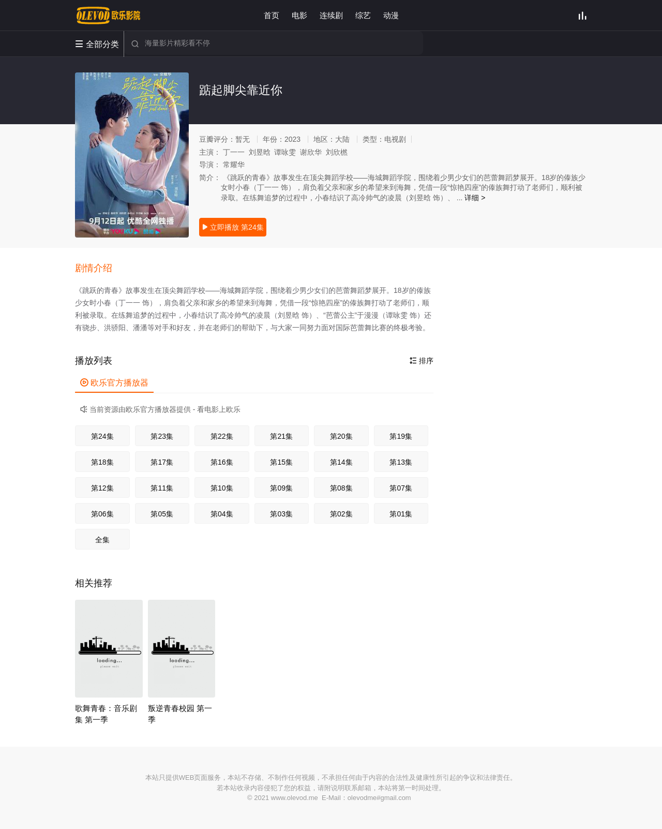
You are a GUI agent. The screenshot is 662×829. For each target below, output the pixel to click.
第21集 (281, 436)
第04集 (221, 514)
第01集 (400, 514)
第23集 (162, 436)
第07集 (400, 488)
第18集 (102, 462)
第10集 (221, 488)
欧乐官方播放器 (114, 382)
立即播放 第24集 (232, 227)
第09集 (281, 488)
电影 (299, 15)
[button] (99, 268)
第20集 (341, 436)
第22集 (221, 436)
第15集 (281, 462)
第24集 (102, 436)
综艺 (363, 15)
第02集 (341, 514)
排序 (421, 361)
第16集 (221, 462)
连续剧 (331, 15)
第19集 (400, 436)
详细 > (474, 198)
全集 (102, 540)
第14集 (341, 462)
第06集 (102, 514)
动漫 (391, 15)
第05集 (162, 514)
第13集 (400, 462)
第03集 (281, 514)
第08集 (341, 488)
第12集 (102, 488)
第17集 (162, 462)
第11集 (162, 488)
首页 (271, 15)
